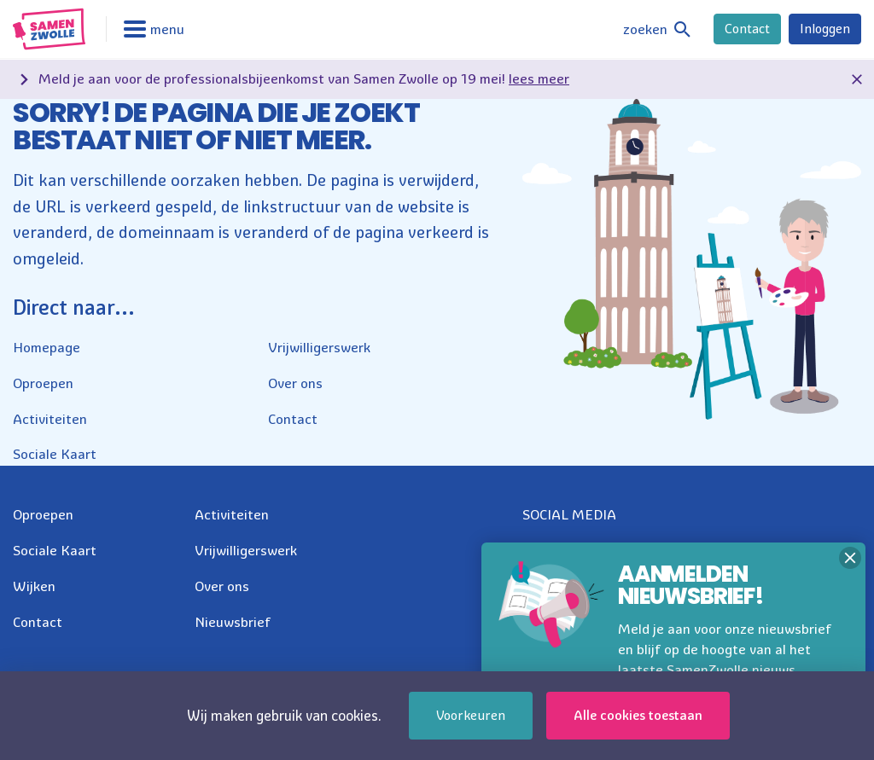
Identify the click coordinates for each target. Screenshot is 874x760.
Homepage (46, 347)
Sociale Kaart (54, 453)
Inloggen (825, 28)
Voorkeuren (470, 715)
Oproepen (43, 383)
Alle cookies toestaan (638, 715)
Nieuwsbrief (233, 621)
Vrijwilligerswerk (319, 347)
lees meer (539, 78)
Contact (747, 28)
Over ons (295, 383)
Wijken (34, 586)
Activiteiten (50, 418)
